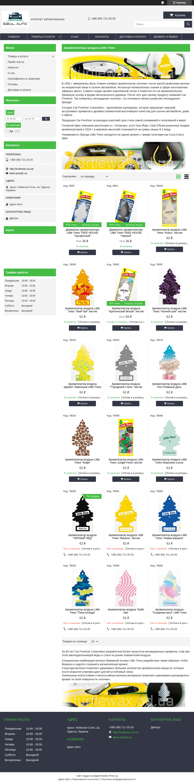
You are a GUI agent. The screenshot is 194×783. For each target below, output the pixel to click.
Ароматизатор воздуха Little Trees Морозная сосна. (169, 461)
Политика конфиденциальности (119, 779)
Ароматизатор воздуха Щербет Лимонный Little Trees (82, 385)
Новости (13, 67)
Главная (13, 36)
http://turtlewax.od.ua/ (22, 168)
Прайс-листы (16, 61)
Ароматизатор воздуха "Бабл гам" (126, 611)
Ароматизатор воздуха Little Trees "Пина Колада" (82, 611)
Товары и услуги (43, 36)
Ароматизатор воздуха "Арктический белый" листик (126, 310)
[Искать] (188, 24)
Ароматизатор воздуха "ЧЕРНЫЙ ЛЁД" (82, 537)
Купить (84, 252)
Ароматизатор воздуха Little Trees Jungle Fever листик (125, 461)
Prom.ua (113, 776)
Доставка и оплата (133, 36)
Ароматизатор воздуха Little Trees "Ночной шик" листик (169, 310)
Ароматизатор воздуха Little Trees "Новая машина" (169, 537)
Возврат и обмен (166, 36)
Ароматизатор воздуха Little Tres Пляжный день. (169, 385)
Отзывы (13, 84)
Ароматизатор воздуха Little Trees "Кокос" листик (169, 231)
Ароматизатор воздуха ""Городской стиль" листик (126, 385)
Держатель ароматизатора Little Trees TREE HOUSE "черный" (126, 232)
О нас (75, 36)
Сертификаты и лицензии (24, 78)
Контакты (102, 36)
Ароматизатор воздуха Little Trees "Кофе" (82, 461)
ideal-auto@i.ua (18, 173)
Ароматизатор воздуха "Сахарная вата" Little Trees (169, 611)
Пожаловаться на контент (85, 779)
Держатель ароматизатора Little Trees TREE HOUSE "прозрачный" (82, 232)
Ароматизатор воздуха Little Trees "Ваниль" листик (125, 537)
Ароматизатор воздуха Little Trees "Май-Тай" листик (82, 310)
